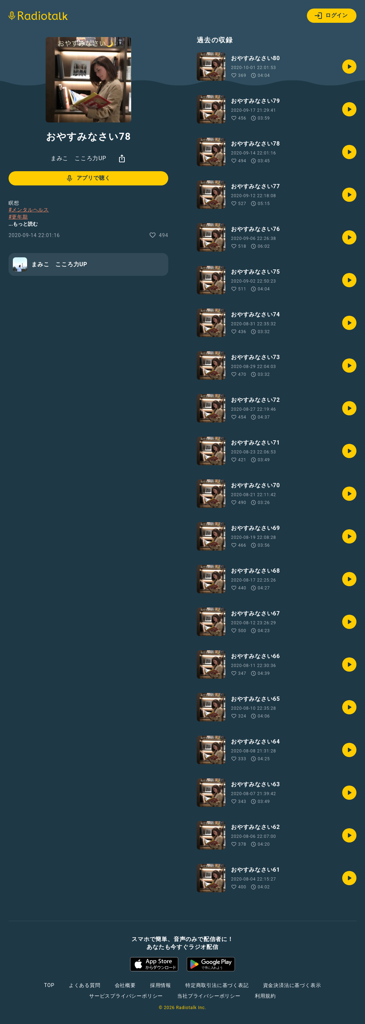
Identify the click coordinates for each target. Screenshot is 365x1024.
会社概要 (125, 985)
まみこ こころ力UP (78, 158)
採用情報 (160, 985)
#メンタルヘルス (29, 209)
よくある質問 (85, 985)
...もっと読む (23, 224)
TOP (49, 985)
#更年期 (18, 217)
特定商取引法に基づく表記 (217, 985)
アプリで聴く (87, 178)
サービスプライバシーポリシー (126, 996)
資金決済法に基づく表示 (292, 985)
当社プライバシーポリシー (209, 996)
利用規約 (265, 996)
